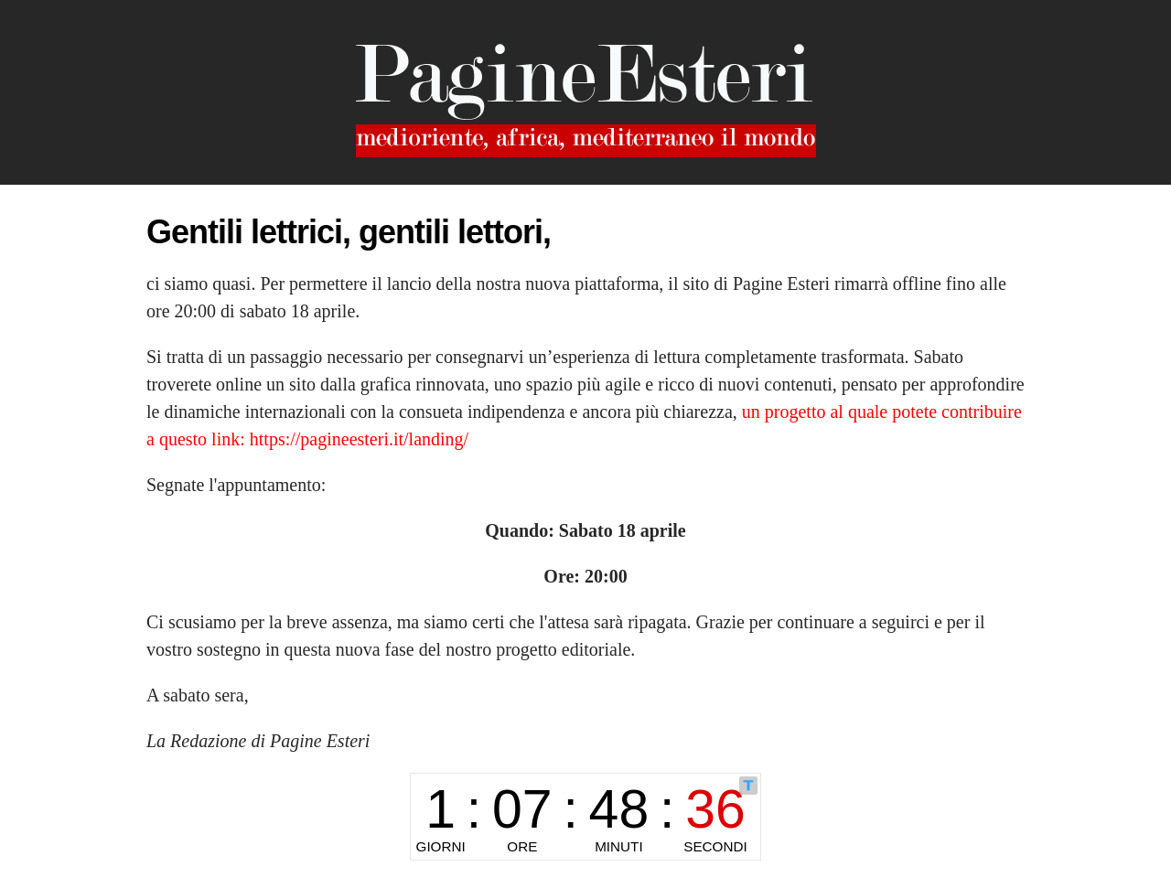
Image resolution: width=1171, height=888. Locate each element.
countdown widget (585, 817)
